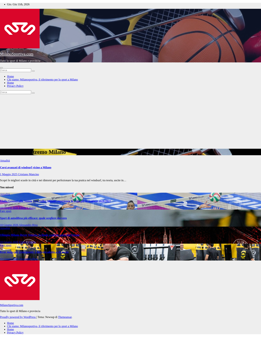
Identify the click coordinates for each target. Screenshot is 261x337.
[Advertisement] (130, 120)
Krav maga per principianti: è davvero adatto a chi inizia (34, 252)
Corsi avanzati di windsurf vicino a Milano (25, 167)
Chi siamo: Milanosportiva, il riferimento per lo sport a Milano (42, 79)
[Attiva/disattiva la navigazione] (1, 67)
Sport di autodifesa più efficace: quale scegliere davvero (33, 218)
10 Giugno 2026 (9, 207)
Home (10, 76)
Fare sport (5, 211)
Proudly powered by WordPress (18, 317)
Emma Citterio (27, 207)
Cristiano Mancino (28, 174)
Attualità (5, 160)
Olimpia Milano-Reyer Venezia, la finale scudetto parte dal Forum (40, 234)
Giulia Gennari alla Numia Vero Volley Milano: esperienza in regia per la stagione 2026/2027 (55, 201)
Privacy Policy (15, 85)
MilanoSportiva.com (16, 54)
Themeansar (65, 317)
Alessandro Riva (28, 224)
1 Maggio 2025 (9, 174)
